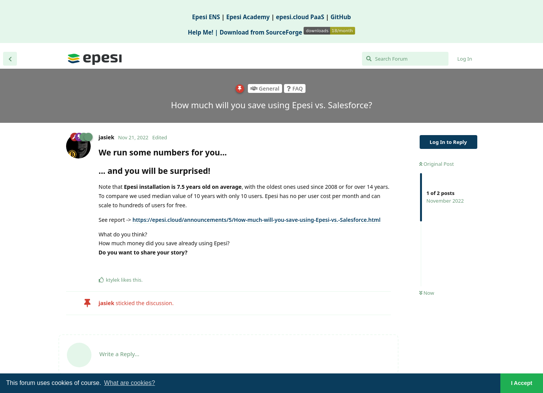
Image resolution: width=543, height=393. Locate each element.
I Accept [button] (521, 383)
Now (426, 292)
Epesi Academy (248, 17)
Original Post (436, 163)
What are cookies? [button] (129, 383)
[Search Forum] (405, 59)
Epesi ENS (206, 17)
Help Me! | (204, 32)
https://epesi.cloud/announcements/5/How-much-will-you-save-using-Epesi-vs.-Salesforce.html (257, 219)
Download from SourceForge (287, 32)
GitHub (340, 17)
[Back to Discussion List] (10, 59)
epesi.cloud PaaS (300, 17)
